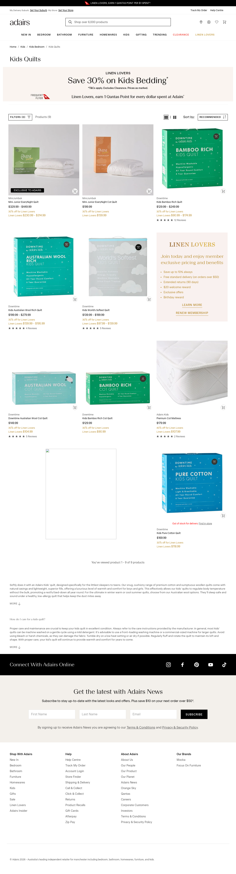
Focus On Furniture (189, 765)
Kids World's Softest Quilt (96, 310)
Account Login (74, 771)
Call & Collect (73, 788)
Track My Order (199, 10)
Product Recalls (75, 805)
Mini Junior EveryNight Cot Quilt (99, 202)
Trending (160, 34)
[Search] (70, 22)
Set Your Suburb (38, 10)
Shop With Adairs (21, 754)
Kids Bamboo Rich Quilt (169, 202)
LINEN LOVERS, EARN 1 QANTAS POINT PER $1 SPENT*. (121, 3)
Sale (12, 799)
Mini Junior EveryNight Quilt (23, 202)
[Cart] (224, 22)
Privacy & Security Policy (180, 727)
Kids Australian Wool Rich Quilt (25, 310)
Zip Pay (70, 822)
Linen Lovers (205, 34)
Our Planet (127, 777)
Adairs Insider (18, 811)
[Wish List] (217, 22)
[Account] (209, 22)
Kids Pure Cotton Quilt (169, 533)
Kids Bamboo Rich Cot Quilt (97, 418)
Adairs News (129, 782)
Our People (128, 765)
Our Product (129, 771)
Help (68, 754)
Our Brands (184, 754)
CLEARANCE (181, 34)
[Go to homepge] (20, 22)
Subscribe (194, 714)
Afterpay (71, 816)
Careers (126, 799)
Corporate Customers (135, 805)
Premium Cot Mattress (169, 418)
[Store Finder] (201, 22)
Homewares (108, 34)
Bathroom (64, 34)
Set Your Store (65, 10)
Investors (127, 811)
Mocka (181, 760)
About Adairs (129, 754)
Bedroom (44, 34)
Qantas (125, 794)
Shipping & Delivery (77, 782)
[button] (166, 117)
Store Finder (73, 777)
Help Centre (216, 10)
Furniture (86, 34)
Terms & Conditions (141, 727)
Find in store (205, 523)
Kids (126, 34)
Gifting (141, 34)
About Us (127, 760)
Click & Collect (74, 794)
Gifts (13, 794)
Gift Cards (71, 811)
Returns (70, 799)
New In (26, 34)
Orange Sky (128, 788)
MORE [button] (15, 603)
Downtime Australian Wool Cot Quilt (27, 418)
